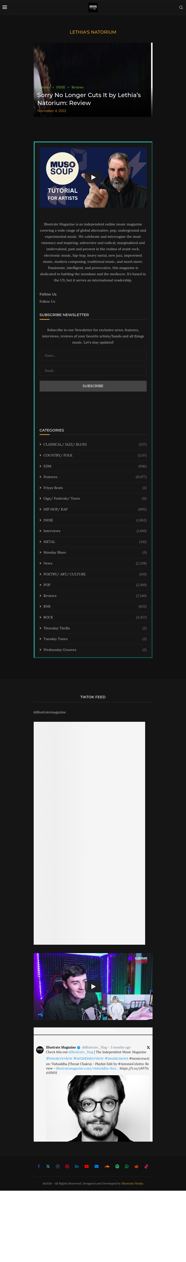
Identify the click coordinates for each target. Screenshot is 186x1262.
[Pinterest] (67, 1166)
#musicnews (116, 1058)
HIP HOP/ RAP (95, 509)
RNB (95, 606)
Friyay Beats (95, 487)
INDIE (95, 520)
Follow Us (47, 301)
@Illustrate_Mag (94, 1047)
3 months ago (120, 1047)
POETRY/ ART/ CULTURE (95, 574)
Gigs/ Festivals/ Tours (95, 498)
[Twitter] (48, 1166)
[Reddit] (136, 1166)
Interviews (95, 531)
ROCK (95, 617)
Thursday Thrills (95, 628)
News (95, 563)
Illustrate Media (132, 1183)
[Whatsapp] (127, 1166)
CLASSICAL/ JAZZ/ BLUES (95, 444)
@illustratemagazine (50, 712)
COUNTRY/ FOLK (95, 455)
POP (95, 585)
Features (95, 477)
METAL (95, 541)
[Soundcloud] (107, 1166)
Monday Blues (95, 552)
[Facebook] (39, 1166)
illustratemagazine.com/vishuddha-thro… (87, 1068)
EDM (95, 466)
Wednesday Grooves (95, 649)
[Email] (97, 1166)
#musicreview (59, 1058)
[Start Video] (93, 177)
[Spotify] (117, 1166)
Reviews (95, 595)
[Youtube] (86, 1166)
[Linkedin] (77, 1166)
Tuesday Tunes (95, 639)
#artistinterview (88, 1058)
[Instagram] (57, 1166)
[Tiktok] (146, 1166)
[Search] (181, 7)
